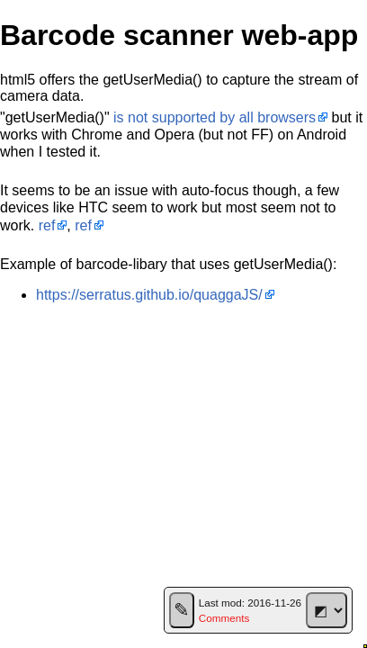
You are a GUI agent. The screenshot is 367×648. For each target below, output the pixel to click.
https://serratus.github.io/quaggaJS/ (149, 294)
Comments (224, 618)
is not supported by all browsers (214, 117)
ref (47, 225)
